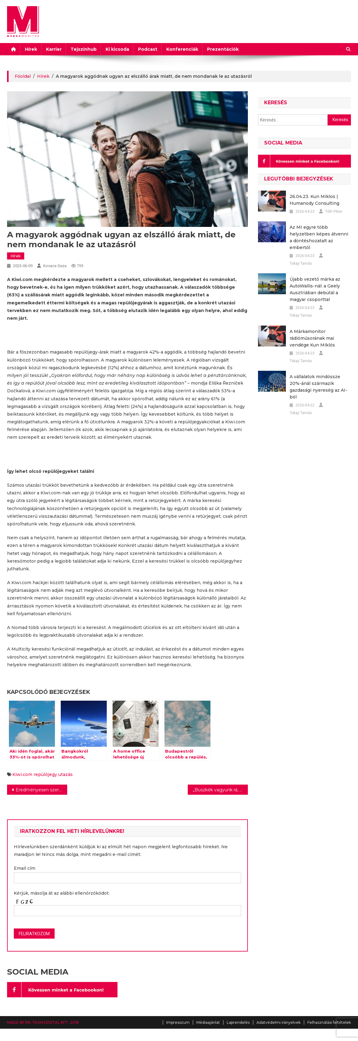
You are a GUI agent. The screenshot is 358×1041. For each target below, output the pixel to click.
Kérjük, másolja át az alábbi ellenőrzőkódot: (62, 893)
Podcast (147, 49)
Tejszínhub (84, 49)
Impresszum (178, 1022)
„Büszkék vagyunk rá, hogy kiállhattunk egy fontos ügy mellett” (220, 790)
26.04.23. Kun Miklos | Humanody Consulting (314, 200)
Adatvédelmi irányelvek (278, 1022)
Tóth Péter (333, 211)
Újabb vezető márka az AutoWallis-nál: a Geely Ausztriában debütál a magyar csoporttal (315, 289)
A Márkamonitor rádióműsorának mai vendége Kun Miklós (312, 338)
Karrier (54, 49)
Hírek (31, 49)
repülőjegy (45, 774)
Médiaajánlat (208, 1022)
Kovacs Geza (55, 265)
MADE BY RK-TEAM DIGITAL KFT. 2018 (43, 1022)
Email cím (24, 868)
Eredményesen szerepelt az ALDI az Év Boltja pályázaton (41, 790)
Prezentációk (223, 49)
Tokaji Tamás (301, 263)
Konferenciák (182, 49)
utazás (65, 774)
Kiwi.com (22, 774)
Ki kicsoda (117, 49)
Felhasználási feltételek (329, 1022)
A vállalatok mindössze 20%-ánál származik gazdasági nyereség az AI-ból (318, 387)
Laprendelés (238, 1022)
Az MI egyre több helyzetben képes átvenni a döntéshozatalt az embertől (319, 237)
